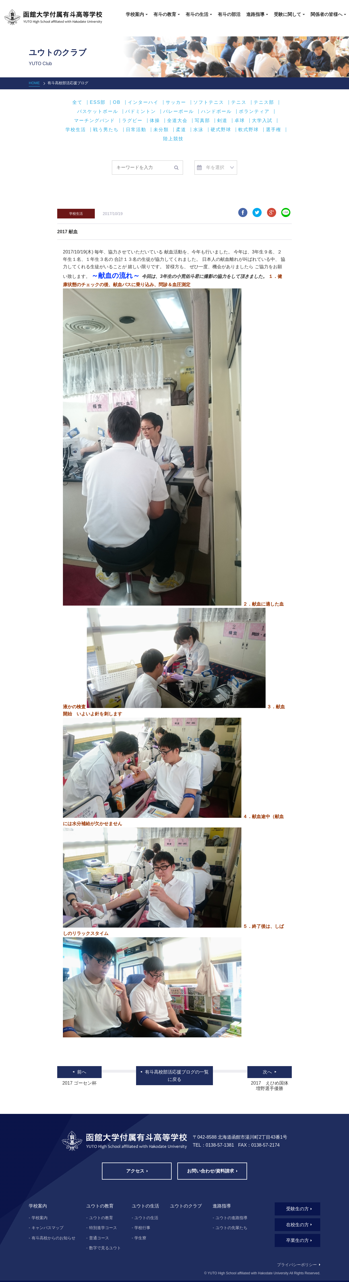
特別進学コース (103, 1227)
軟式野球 (248, 129)
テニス (239, 102)
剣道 (222, 120)
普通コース (99, 1238)
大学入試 (262, 120)
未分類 (161, 129)
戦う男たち (106, 129)
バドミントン (140, 111)
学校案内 (40, 1217)
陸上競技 (173, 139)
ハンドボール (216, 111)
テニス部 (264, 102)
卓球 (240, 120)
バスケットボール (97, 111)
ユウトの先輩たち (231, 1227)
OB (116, 102)
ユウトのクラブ (186, 1205)
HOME (34, 83)
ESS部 (98, 102)
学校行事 (142, 1227)
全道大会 (177, 120)
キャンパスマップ (47, 1227)
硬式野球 (221, 129)
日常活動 (136, 129)
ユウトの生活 (146, 1217)
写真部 (202, 120)
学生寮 (140, 1238)
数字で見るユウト (105, 1248)
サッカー (176, 102)
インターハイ (143, 102)
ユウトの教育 (101, 1217)
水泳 (198, 129)
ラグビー (132, 120)
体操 (155, 120)
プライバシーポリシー (297, 1264)
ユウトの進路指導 (231, 1217)
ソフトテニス (208, 102)
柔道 (181, 129)
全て (77, 102)
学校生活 (75, 129)
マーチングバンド (94, 120)
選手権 (273, 129)
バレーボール (178, 111)
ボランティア (254, 111)
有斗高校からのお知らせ (53, 1238)
